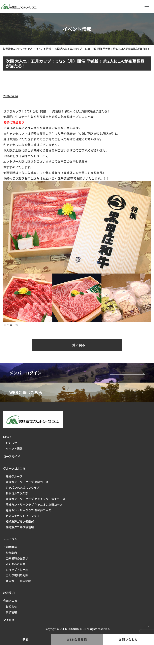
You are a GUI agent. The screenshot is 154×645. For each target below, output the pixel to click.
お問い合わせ (128, 639)
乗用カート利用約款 (18, 581)
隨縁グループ (14, 476)
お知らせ (11, 443)
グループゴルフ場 (14, 468)
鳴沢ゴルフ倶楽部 (17, 493)
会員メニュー (11, 601)
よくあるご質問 (15, 564)
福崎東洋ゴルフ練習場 (20, 527)
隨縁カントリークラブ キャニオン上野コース (34, 504)
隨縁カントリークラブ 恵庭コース (27, 482)
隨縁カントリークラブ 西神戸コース (28, 510)
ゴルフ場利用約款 (17, 575)
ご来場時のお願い (17, 558)
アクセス (8, 620)
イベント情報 (43, 48)
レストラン (10, 539)
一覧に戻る (77, 344)
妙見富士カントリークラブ (17, 48)
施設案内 (8, 593)
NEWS (7, 437)
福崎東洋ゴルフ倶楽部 (20, 521)
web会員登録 (77, 639)
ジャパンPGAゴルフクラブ (22, 488)
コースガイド (11, 456)
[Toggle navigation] (147, 6)
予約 (26, 639)
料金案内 (11, 553)
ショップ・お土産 (17, 570)
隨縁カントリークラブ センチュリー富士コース (35, 499)
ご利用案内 (10, 547)
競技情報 (11, 612)
